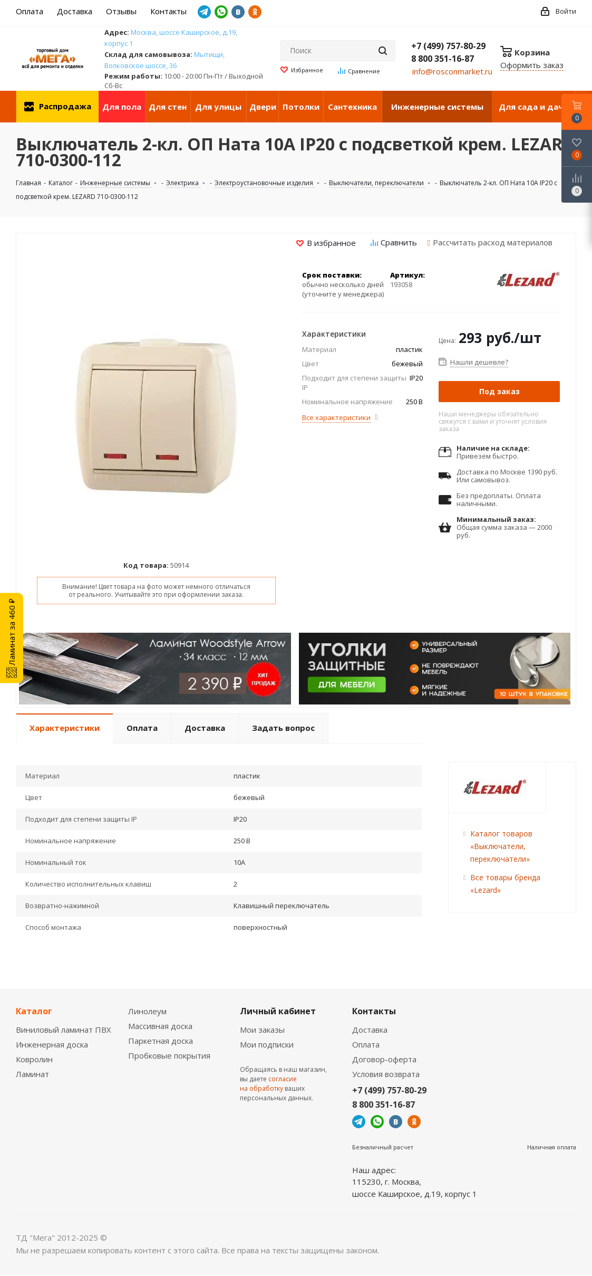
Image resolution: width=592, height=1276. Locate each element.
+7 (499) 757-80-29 (448, 46)
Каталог (34, 1011)
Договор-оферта (384, 1059)
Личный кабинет (278, 1011)
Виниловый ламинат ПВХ (63, 1029)
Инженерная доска (52, 1044)
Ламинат (32, 1074)
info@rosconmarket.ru (452, 71)
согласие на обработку (268, 1083)
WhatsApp (221, 11)
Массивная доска (160, 1026)
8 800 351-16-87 (442, 58)
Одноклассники (254, 11)
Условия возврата (386, 1074)
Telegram (204, 11)
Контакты (374, 1011)
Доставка (369, 1029)
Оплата (366, 1044)
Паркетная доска (160, 1040)
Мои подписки (267, 1044)
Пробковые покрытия (169, 1055)
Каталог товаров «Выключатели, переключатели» (501, 846)
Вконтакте (238, 11)
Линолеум (147, 1011)
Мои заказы (262, 1029)
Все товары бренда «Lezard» (505, 883)
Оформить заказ (532, 65)
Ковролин (34, 1059)
